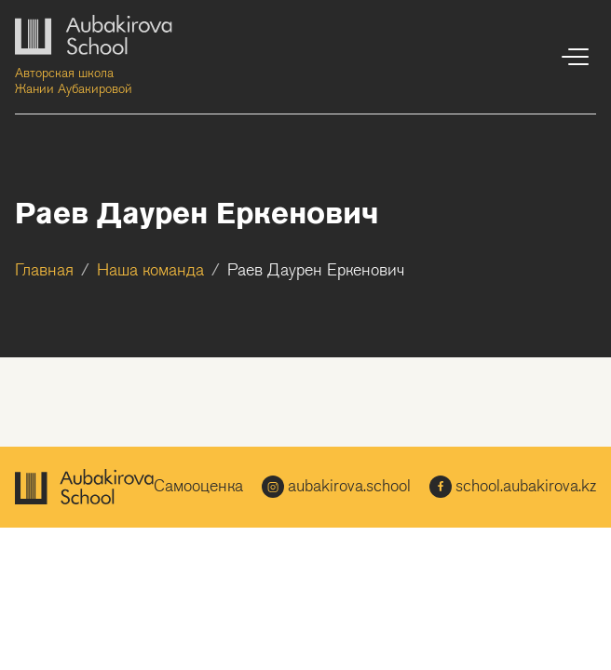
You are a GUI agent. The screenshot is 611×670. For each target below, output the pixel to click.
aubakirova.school (336, 487)
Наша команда (150, 271)
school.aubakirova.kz (512, 487)
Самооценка (198, 487)
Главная (44, 271)
